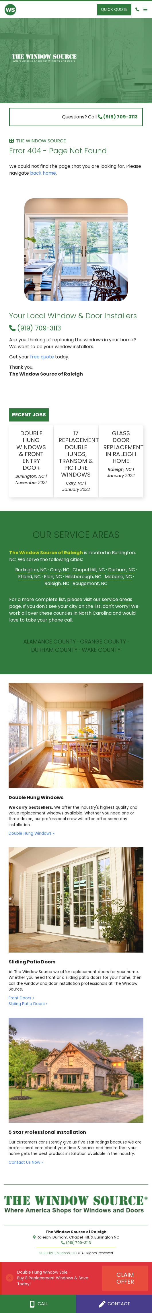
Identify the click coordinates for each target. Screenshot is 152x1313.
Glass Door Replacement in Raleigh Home (123, 447)
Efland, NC (29, 576)
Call (38, 1304)
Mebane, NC (118, 576)
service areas (117, 599)
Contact (114, 1304)
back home (43, 173)
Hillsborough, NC (83, 576)
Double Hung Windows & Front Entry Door (31, 450)
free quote (42, 357)
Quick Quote (114, 9)
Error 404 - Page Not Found (76, 147)
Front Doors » (21, 998)
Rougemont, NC (90, 583)
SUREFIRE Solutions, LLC (58, 1253)
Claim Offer (125, 1278)
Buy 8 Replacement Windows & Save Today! (52, 1280)
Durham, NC (121, 569)
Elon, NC (53, 576)
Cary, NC (59, 569)
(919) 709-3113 (118, 117)
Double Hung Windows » (31, 833)
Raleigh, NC (56, 583)
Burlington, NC (31, 569)
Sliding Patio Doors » (28, 1004)
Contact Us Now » (26, 1162)
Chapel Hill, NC (89, 569)
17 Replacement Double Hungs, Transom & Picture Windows (79, 454)
